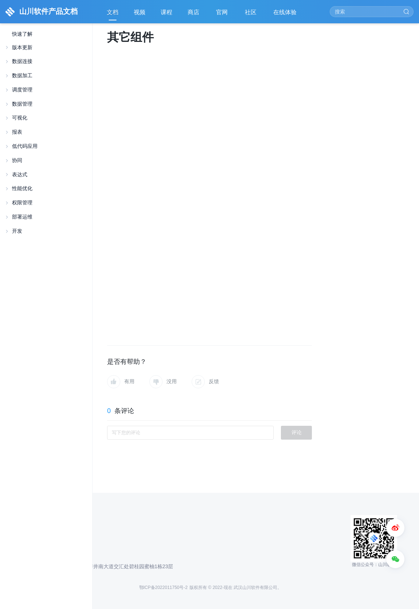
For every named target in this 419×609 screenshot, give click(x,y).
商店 (194, 14)
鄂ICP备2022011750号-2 (163, 587)
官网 (222, 14)
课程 (166, 12)
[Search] (372, 11)
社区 (251, 14)
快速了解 (22, 34)
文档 (112, 12)
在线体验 (285, 14)
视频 (139, 12)
